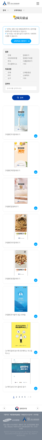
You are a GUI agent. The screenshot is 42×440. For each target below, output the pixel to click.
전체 (9, 55)
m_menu (38, 3)
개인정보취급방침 (15, 414)
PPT (9, 75)
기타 (24, 64)
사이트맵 (35, 414)
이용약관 (6, 414)
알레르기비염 (27, 58)
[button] (4, 408)
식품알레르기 (27, 61)
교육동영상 (27, 72)
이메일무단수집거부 (26, 414)
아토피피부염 (12, 58)
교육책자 (26, 75)
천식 (9, 61)
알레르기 (26, 55)
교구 (9, 78)
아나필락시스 (12, 64)
